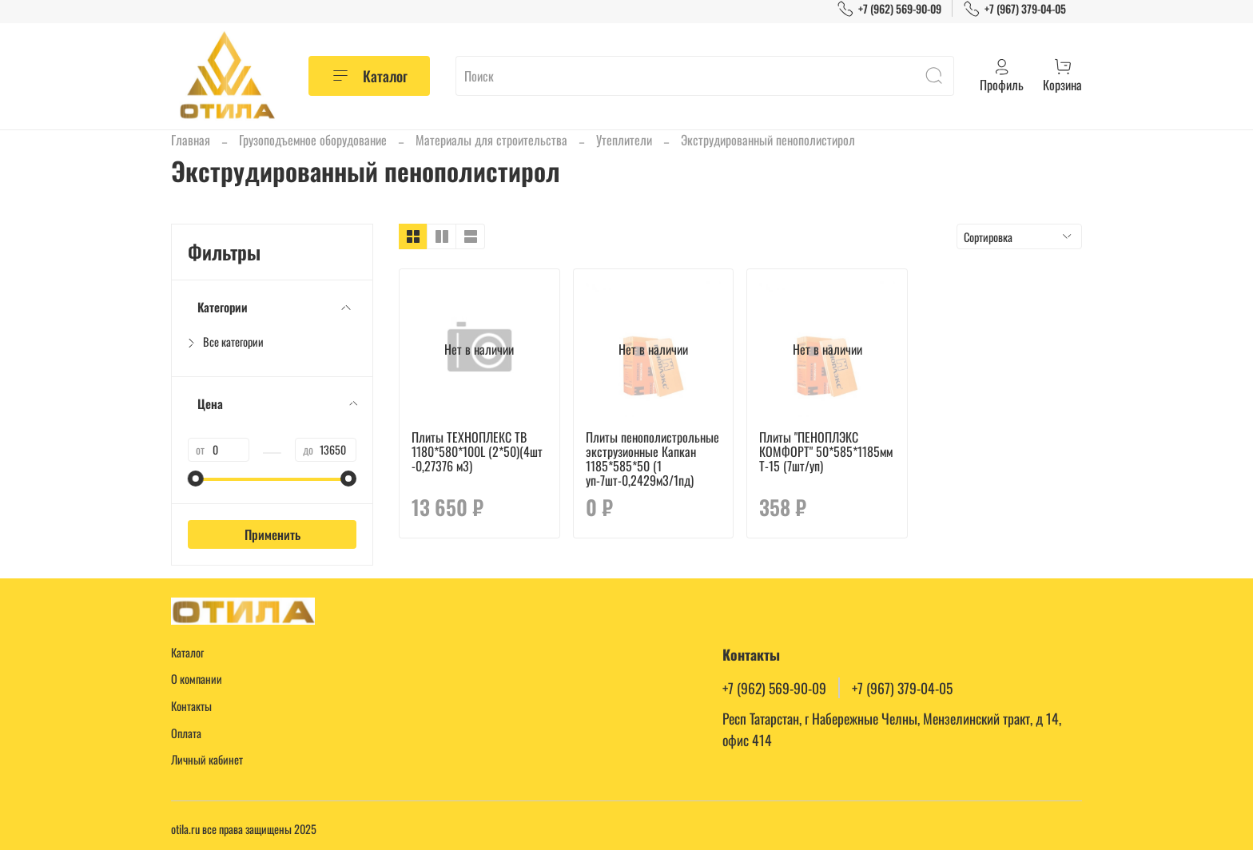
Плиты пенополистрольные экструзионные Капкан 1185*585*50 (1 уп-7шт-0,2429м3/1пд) (652, 458)
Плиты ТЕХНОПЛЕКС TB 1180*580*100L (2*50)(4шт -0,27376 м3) (477, 451)
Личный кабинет (207, 759)
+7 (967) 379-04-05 (1014, 8)
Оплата (186, 733)
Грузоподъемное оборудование (313, 139)
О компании (196, 678)
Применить (272, 534)
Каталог (369, 76)
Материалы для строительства (491, 139)
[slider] (196, 479)
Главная (190, 139)
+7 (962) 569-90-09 (889, 8)
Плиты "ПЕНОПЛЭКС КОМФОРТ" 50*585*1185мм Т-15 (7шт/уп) (826, 451)
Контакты (191, 705)
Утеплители (624, 139)
